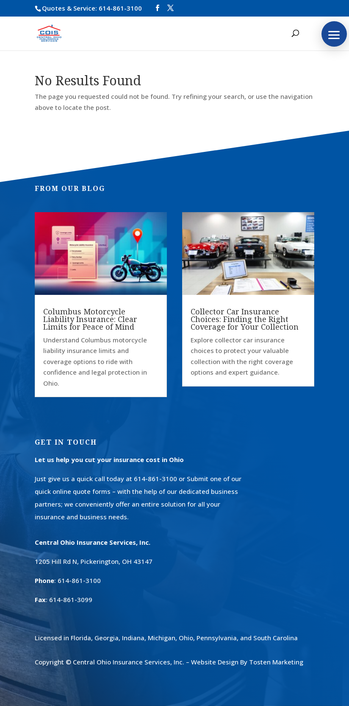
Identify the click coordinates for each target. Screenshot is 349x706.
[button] (334, 34)
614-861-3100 (120, 8)
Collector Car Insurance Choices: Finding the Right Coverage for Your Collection (245, 319)
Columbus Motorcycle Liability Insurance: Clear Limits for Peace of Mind (90, 319)
